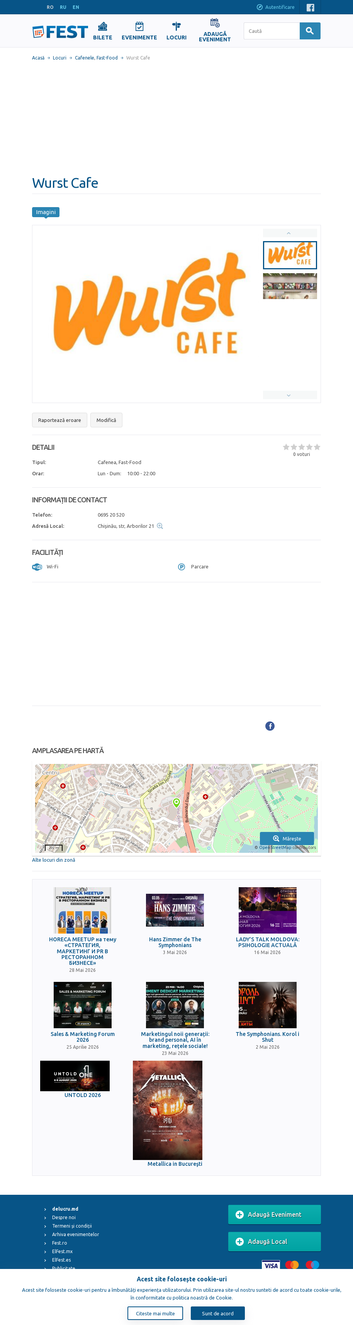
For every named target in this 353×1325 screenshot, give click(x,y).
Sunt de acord (218, 1313)
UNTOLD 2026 (82, 1095)
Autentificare (275, 8)
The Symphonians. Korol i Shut (267, 1037)
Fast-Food (107, 57)
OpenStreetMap (275, 847)
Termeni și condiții (72, 1225)
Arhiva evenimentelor (75, 1234)
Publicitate (63, 1268)
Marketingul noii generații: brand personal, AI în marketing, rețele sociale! (175, 1040)
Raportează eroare (59, 420)
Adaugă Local (261, 1242)
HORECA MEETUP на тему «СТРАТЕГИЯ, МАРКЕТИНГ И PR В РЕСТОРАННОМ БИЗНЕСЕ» (82, 951)
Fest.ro (59, 1242)
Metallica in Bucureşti (175, 1164)
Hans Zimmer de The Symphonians (175, 942)
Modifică (106, 420)
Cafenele (84, 57)
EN (76, 7)
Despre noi (64, 1217)
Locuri (59, 57)
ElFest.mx (62, 1251)
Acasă (38, 57)
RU (63, 7)
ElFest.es (61, 1259)
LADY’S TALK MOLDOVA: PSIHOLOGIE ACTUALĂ (267, 942)
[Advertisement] (176, 118)
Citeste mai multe (155, 1313)
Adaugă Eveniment (269, 1215)
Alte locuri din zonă (53, 859)
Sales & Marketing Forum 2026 (83, 1037)
